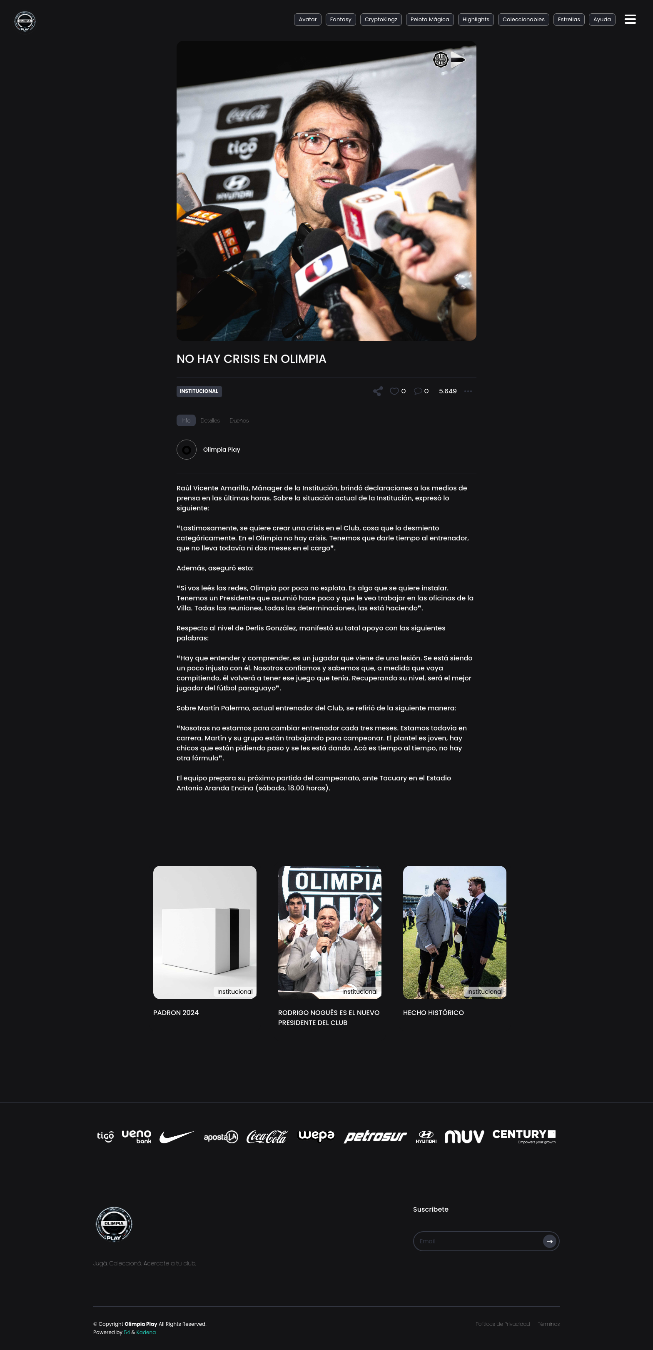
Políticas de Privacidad (503, 1324)
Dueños (239, 420)
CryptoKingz (381, 19)
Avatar (308, 19)
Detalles (210, 420)
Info (186, 420)
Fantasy (340, 19)
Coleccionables (524, 19)
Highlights (476, 19)
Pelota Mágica (430, 19)
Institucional (235, 992)
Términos (549, 1324)
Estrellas (569, 19)
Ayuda (602, 19)
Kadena (146, 1332)
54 (127, 1332)
